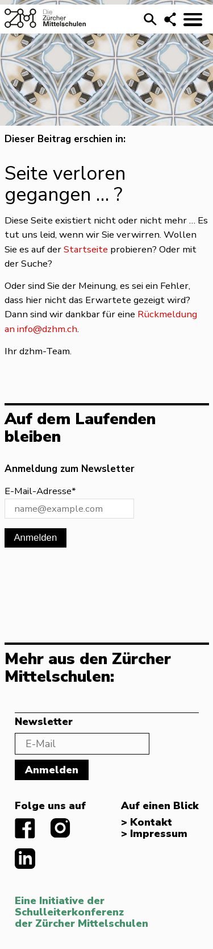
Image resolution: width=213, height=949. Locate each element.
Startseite (86, 249)
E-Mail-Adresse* (40, 491)
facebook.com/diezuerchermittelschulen (25, 828)
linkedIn (25, 858)
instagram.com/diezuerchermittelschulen (61, 828)
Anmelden (35, 537)
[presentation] (91, 585)
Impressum (158, 834)
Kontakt (151, 822)
